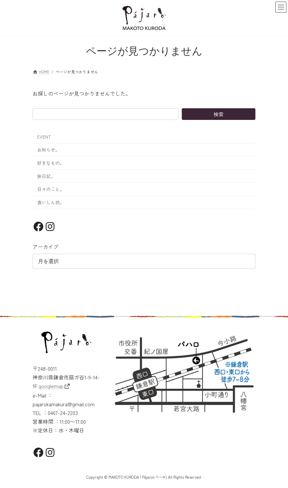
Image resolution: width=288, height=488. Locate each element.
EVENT (44, 136)
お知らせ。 (48, 150)
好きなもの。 (50, 163)
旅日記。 (46, 176)
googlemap (51, 386)
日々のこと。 (50, 189)
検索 (218, 114)
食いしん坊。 (50, 202)
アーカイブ (45, 246)
